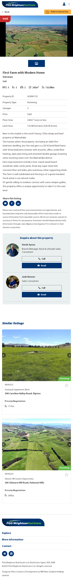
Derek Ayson (29, 245)
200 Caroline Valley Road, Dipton (23, 394)
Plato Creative (17, 572)
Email (42, 265)
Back (5, 12)
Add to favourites (59, 12)
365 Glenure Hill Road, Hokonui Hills (24, 483)
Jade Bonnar (29, 277)
